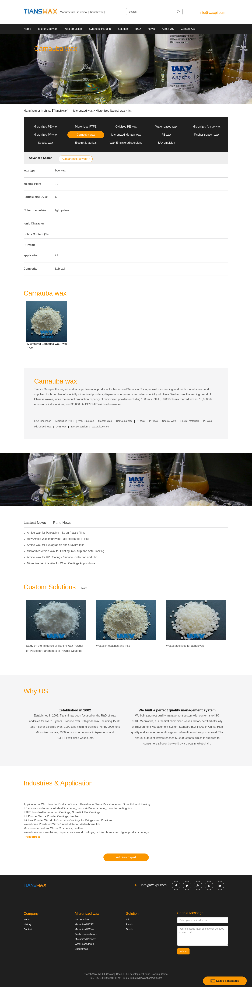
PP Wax (153, 421)
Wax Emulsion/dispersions (126, 142)
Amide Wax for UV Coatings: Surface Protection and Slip (62, 557)
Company (31, 913)
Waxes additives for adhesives (185, 645)
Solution (123, 28)
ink (57, 255)
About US (168, 28)
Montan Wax (105, 421)
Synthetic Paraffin (100, 28)
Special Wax (169, 421)
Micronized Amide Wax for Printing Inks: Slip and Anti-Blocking (65, 551)
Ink (127, 919)
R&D (138, 28)
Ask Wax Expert (126, 857)
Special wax (45, 142)
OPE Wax (61, 426)
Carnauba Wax (124, 421)
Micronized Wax (42, 426)
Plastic (129, 924)
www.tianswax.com (151, 978)
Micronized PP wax (45, 134)
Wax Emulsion (86, 421)
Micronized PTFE (86, 126)
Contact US (188, 28)
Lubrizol (60, 268)
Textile (129, 929)
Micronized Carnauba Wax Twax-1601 (47, 346)
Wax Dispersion (100, 426)
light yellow (62, 210)
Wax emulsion (73, 28)
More (84, 588)
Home (27, 28)
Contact (28, 929)
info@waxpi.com (212, 13)
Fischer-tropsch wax (206, 134)
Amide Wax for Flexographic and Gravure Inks (55, 544)
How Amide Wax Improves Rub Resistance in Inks (58, 538)
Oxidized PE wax (126, 126)
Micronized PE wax (45, 126)
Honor (27, 919)
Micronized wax (47, 28)
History (27, 924)
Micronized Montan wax (126, 134)
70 (56, 183)
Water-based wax (166, 126)
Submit (183, 951)
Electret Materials (86, 142)
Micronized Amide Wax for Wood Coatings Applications (61, 563)
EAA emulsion (166, 142)
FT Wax (140, 421)
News (151, 28)
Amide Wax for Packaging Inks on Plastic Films (56, 532)
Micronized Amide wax (206, 126)
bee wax (60, 170)
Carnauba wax (86, 134)
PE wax (166, 134)
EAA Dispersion (42, 421)
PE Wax (207, 421)
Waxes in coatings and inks (113, 645)
